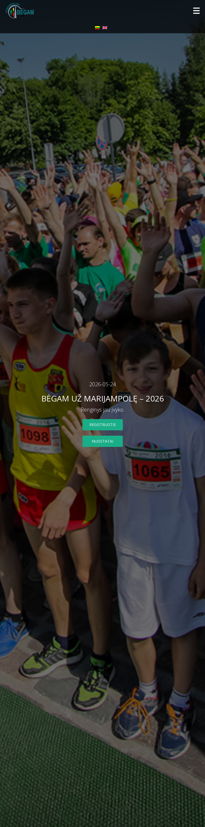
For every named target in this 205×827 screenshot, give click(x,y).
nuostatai (102, 441)
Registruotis (102, 424)
